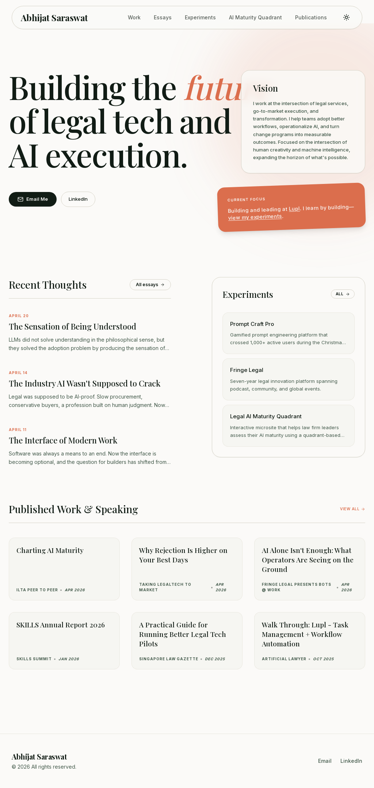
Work (134, 17)
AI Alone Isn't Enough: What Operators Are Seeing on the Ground (308, 559)
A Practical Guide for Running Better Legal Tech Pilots (182, 634)
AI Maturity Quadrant (255, 17)
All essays (150, 284)
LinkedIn (78, 199)
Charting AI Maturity (50, 550)
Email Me (33, 199)
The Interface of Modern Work (63, 440)
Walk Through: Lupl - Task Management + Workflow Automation (305, 634)
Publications (311, 17)
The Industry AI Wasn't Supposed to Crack (84, 383)
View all (352, 509)
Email (325, 761)
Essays (163, 17)
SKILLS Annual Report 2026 (60, 624)
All (343, 294)
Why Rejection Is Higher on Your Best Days (183, 554)
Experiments (200, 17)
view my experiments (255, 217)
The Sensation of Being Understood (72, 326)
